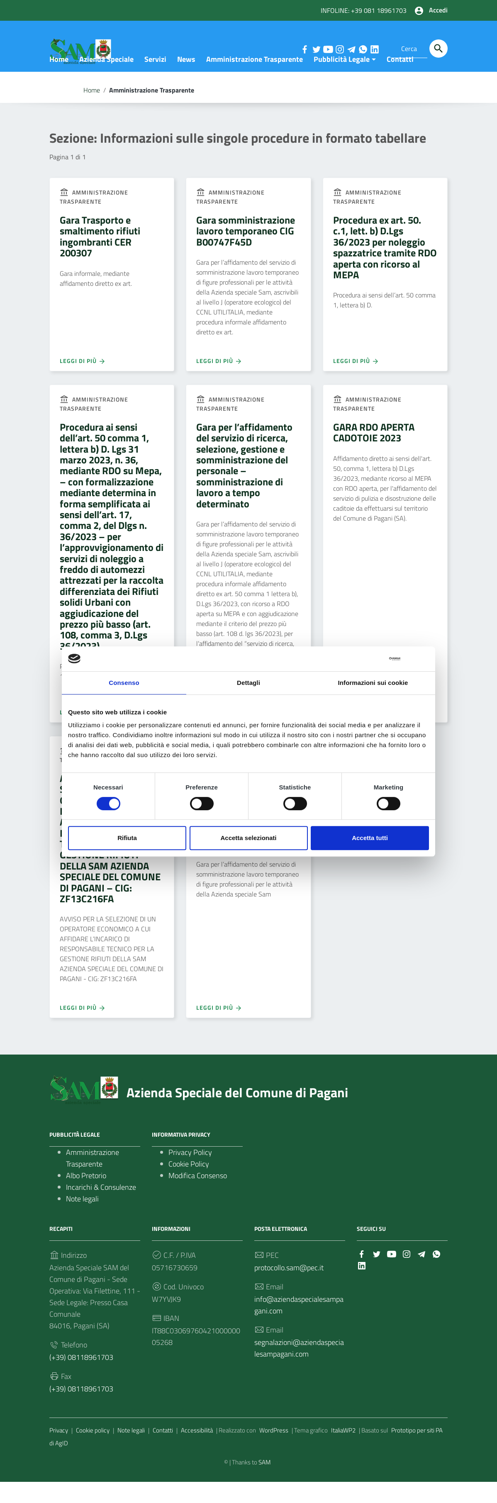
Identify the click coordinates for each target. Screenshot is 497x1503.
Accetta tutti (370, 837)
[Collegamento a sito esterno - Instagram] (339, 49)
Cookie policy (93, 1451)
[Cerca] (438, 48)
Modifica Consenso (197, 1196)
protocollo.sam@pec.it (289, 1288)
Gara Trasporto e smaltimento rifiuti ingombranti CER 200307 (100, 257)
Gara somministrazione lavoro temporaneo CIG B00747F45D (245, 252)
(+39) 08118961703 (81, 1378)
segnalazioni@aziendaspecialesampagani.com (299, 1369)
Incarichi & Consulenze (101, 1208)
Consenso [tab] (124, 682)
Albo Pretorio (86, 1196)
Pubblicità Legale (342, 80)
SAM (264, 1483)
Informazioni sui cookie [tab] (373, 682)
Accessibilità (197, 1451)
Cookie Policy (188, 1185)
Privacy (58, 1451)
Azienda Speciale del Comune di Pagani (237, 1113)
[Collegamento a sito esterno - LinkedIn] (374, 49)
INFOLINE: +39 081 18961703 (364, 10)
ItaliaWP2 (343, 1451)
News (186, 80)
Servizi (155, 80)
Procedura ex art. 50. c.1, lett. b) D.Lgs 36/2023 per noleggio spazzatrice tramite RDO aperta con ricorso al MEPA (385, 268)
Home (58, 80)
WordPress (273, 1451)
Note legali (82, 1219)
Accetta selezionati (248, 837)
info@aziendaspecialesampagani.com (299, 1326)
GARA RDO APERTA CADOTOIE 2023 (373, 453)
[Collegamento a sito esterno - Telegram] (351, 49)
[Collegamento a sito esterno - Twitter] (316, 49)
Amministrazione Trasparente (254, 80)
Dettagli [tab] (248, 682)
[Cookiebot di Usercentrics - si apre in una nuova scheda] (364, 659)
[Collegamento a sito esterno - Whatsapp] (363, 49)
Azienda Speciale (106, 80)
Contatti (400, 80)
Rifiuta (127, 837)
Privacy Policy (190, 1173)
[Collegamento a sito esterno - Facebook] (304, 49)
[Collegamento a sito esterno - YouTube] (328, 49)
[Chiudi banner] (423, 658)
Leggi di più (83, 381)
